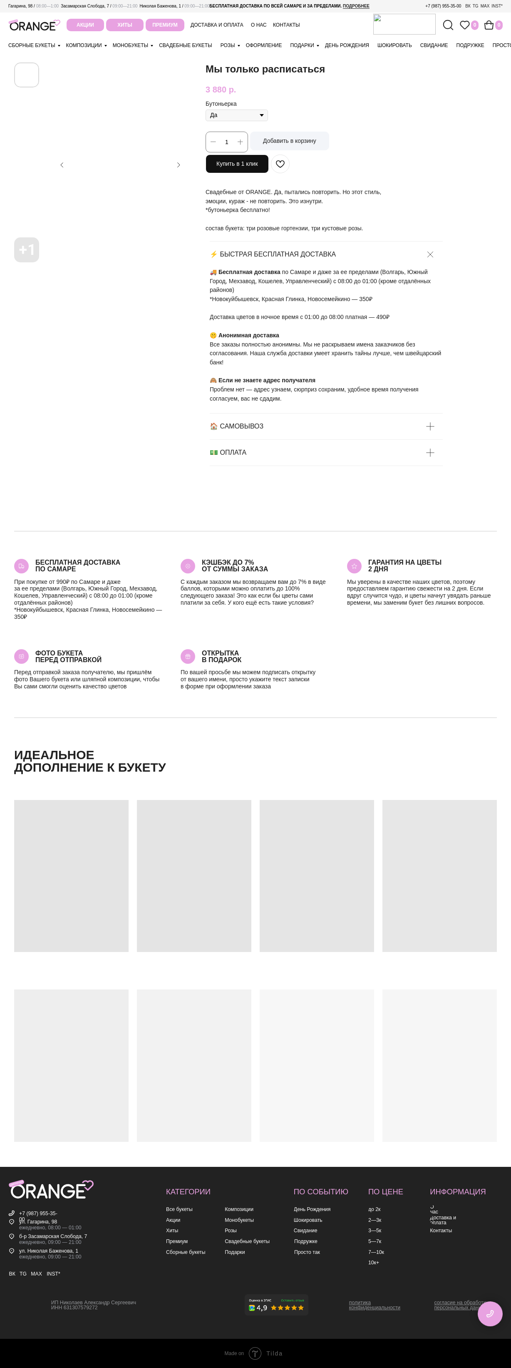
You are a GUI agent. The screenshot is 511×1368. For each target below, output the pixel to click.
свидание (434, 45)
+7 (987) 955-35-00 (443, 6)
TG (476, 6)
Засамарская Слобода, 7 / (99, 6)
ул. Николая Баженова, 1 (48, 1251)
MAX (485, 6)
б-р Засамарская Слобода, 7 (53, 1236)
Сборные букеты (31, 45)
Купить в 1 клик (237, 163)
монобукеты (131, 45)
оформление (264, 45)
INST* (497, 6)
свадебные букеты (185, 45)
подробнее (356, 6)
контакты (286, 25)
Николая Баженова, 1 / (174, 6)
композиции (84, 45)
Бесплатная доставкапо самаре (77, 566)
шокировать (394, 45)
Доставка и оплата (217, 25)
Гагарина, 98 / (33, 6)
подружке (470, 45)
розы (228, 45)
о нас (259, 25)
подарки (302, 45)
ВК (468, 6)
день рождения (347, 45)
